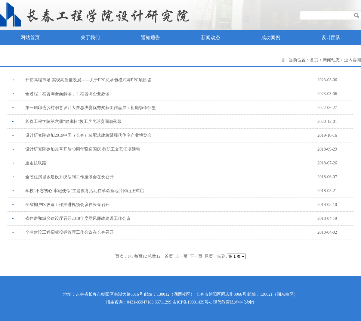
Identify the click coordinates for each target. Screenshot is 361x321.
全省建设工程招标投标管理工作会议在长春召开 (69, 232)
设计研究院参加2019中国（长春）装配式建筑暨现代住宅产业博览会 (88, 135)
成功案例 (270, 37)
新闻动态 (210, 37)
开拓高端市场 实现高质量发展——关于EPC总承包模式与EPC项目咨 (88, 80)
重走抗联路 (35, 163)
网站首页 (30, 37)
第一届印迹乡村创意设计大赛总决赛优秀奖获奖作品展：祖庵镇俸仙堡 (90, 107)
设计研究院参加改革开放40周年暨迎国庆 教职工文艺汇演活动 (82, 149)
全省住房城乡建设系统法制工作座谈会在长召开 (69, 177)
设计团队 (331, 37)
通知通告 (150, 37)
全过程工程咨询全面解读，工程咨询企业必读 (67, 94)
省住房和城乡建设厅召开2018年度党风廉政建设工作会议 (78, 218)
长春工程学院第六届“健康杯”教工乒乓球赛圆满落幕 (73, 121)
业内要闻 (352, 60)
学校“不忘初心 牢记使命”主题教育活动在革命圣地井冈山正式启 (84, 191)
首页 (314, 60)
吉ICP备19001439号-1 (192, 302)
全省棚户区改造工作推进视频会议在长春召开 (67, 204)
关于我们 (90, 37)
